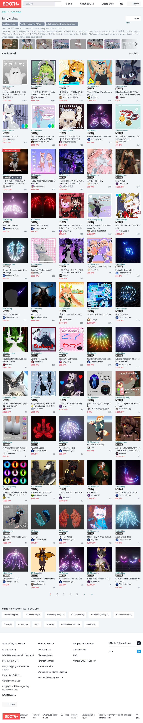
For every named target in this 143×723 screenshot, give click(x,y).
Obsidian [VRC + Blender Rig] (71, 493)
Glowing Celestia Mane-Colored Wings (15, 271)
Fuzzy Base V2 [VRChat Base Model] (43, 182)
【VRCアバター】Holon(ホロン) (70, 315)
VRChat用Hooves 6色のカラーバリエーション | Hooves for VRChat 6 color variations (15, 449)
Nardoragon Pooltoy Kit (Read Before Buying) (15, 404)
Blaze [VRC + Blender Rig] (98, 579)
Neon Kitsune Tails (67, 448)
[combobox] (39, 3)
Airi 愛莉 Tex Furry (95, 181)
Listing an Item (9, 650)
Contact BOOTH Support (84, 661)
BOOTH (5, 12)
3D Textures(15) (77, 615)
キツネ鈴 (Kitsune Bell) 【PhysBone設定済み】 (128, 137)
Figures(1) (50, 624)
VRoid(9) (8, 624)
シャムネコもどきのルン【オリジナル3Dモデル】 (70, 137)
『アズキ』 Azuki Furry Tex (99, 267)
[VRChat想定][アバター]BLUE (99, 404)
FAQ (75, 655)
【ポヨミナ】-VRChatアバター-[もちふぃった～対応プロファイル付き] (71, 93)
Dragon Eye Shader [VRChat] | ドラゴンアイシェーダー (15, 493)
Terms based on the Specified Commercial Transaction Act (114, 716)
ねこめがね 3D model (68, 359)
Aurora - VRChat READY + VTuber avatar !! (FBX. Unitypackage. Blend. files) (128, 449)
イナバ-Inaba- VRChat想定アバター (128, 226)
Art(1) (36, 624)
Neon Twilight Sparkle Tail (127, 492)
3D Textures (35, 398)
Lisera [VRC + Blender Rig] (70, 403)
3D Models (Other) (66, 131)
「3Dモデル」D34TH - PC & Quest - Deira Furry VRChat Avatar (71, 271)
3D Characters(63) (32, 615)
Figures (6, 175)
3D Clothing (92, 131)
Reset (128, 23)
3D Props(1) (91, 624)
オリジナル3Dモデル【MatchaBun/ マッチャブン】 (43, 93)
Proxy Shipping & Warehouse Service (15, 668)
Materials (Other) (9, 487)
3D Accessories (122, 131)
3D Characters (8, 86)
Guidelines (65, 715)
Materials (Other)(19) (55, 615)
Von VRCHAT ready (95, 445)
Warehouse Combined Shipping (52, 672)
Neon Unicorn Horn (11, 314)
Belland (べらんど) (39, 359)
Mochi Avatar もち (10, 136)
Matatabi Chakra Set (124, 270)
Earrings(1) (23, 624)
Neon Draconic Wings (40, 225)
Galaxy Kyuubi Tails (11, 579)
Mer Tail (34, 537)
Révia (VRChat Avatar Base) (15, 537)
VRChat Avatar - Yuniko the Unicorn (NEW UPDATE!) (42, 137)
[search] (52, 4)
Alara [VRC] (92, 492)
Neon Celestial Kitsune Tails (99, 136)
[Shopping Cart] (121, 4)
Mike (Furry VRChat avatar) (99, 537)
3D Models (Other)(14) (100, 615)
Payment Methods (46, 661)
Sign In (69, 4)
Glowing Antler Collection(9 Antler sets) (128, 580)
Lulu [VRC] (120, 181)
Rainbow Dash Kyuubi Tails (99, 359)
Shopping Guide (45, 655)
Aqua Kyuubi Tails (123, 537)
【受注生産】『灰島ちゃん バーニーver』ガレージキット (15, 182)
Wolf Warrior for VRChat (41, 492)
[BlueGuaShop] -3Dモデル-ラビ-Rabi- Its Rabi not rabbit (128, 93)
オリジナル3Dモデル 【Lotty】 (99, 315)
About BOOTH (87, 4)
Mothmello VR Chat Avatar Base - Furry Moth (43, 580)
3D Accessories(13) (124, 615)
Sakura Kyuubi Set (11, 225)
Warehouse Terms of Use (50, 716)
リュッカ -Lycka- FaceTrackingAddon (128, 404)
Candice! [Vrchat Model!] (41, 270)
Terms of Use (35, 716)
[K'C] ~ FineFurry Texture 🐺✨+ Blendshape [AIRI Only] (43, 404)
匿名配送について (10, 661)
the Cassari (36, 314)
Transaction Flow (45, 666)
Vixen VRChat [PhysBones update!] (99, 93)
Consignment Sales (11, 681)
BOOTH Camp (9, 695)
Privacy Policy (74, 716)
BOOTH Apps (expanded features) (18, 655)
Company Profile (23, 716)
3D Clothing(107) (11, 615)
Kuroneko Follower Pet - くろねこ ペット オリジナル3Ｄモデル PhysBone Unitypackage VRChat (71, 226)
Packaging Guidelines (12, 675)
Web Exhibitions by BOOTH (50, 677)
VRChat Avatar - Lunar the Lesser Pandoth (99, 226)
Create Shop (108, 4)
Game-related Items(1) (70, 624)
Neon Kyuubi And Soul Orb (70, 579)
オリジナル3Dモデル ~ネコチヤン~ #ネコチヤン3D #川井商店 (15, 93)
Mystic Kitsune (122, 314)
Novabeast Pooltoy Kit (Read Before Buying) (15, 360)
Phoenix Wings (65, 537)
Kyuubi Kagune (37, 448)
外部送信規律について (88, 716)
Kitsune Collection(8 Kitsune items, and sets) (128, 360)
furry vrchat (16, 12)
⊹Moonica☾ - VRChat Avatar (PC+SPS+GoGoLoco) (71, 182)
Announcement (80, 650)
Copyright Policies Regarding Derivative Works (15, 688)
